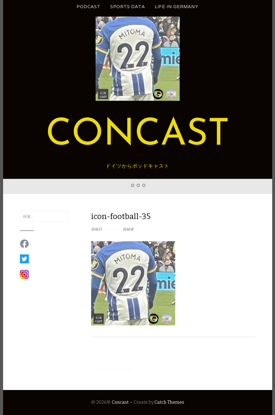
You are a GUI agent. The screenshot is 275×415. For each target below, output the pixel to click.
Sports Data (127, 7)
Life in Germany (176, 7)
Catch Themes (169, 402)
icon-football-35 (112, 369)
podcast (88, 7)
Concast (138, 135)
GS (137, 229)
